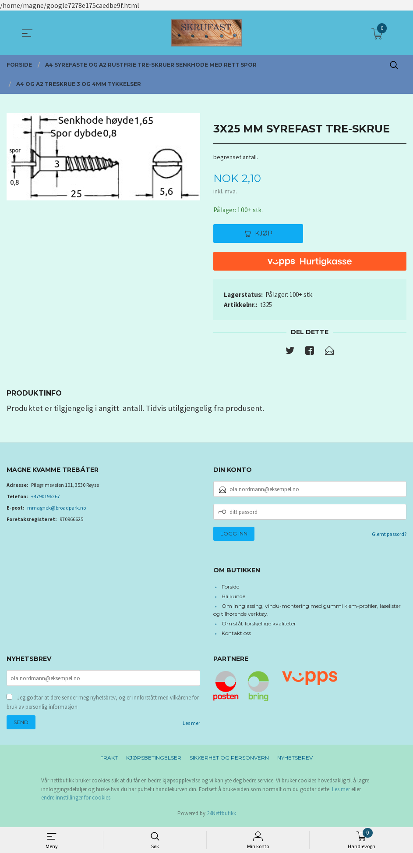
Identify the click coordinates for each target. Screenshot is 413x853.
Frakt (109, 760)
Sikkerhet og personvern (229, 760)
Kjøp (258, 234)
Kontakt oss (236, 634)
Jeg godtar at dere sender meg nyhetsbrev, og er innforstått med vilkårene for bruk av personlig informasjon (103, 704)
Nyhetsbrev (295, 760)
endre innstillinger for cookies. (76, 799)
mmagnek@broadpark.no (56, 509)
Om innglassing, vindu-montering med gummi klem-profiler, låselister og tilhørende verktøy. (307, 610)
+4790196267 (45, 497)
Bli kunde (233, 597)
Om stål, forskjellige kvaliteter (259, 624)
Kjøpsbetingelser (153, 760)
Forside (230, 587)
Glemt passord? (389, 535)
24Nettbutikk (221, 815)
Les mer (191, 725)
